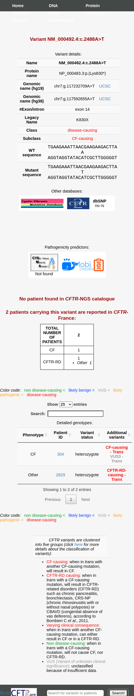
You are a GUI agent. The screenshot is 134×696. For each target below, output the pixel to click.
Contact (18, 20)
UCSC (105, 86)
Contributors (54, 20)
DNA (53, 5)
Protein (91, 5)
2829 (60, 480)
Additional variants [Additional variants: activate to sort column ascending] (117, 440)
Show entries (67, 409)
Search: (67, 419)
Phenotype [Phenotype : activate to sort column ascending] (33, 440)
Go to (18, 693)
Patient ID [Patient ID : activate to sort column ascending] (60, 440)
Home (18, 5)
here (79, 549)
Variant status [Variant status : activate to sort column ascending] (87, 440)
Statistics (18, 13)
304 (60, 459)
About (54, 13)
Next (85, 504)
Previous (53, 504)
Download (91, 13)
